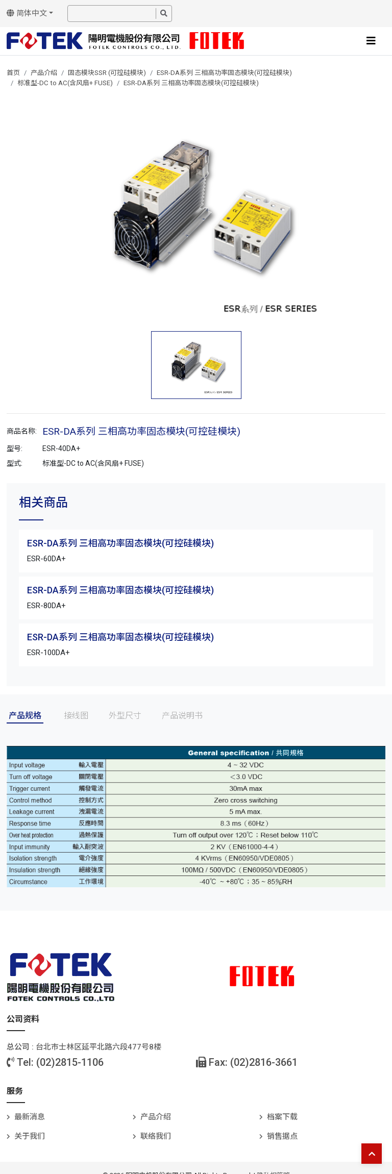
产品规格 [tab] (25, 715)
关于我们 (29, 1136)
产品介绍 (44, 73)
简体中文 (27, 13)
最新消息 (29, 1116)
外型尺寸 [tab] (125, 715)
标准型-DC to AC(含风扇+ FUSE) (65, 83)
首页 (13, 73)
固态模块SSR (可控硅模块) (107, 73)
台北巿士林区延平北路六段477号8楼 (98, 1047)
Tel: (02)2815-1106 (55, 1062)
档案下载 (282, 1116)
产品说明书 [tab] (182, 715)
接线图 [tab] (76, 715)
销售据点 (282, 1136)
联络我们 (155, 1136)
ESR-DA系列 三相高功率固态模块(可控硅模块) (224, 73)
